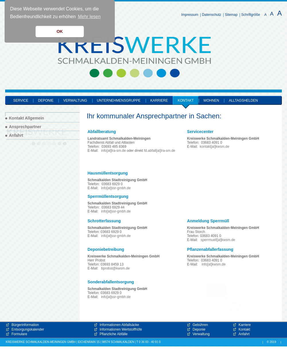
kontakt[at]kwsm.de (214, 147)
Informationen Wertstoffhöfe (121, 329)
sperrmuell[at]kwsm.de (218, 240)
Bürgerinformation (25, 325)
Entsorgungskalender (27, 329)
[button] (224, 297)
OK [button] (60, 31)
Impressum (189, 15)
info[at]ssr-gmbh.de (116, 188)
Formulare (19, 334)
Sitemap (231, 15)
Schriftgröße (250, 15)
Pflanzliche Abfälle (113, 334)
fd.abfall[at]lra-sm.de (159, 151)
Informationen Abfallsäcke (119, 325)
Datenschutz (211, 15)
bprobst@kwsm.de (115, 268)
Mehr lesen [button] (89, 16)
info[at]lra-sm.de (113, 151)
